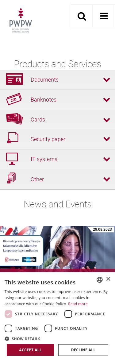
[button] (57, 338)
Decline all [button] (83, 349)
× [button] (108, 279)
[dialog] (57, 317)
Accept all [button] (30, 349)
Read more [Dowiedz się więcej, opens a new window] (78, 303)
